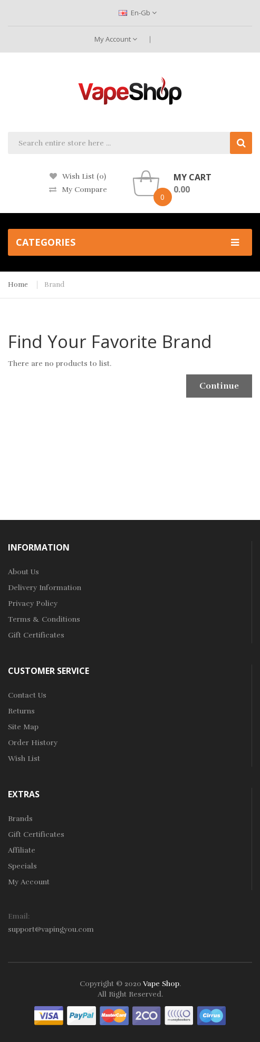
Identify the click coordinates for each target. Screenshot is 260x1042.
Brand (54, 285)
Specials (22, 866)
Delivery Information (44, 587)
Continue (219, 386)
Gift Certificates (36, 635)
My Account (115, 39)
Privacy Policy (32, 603)
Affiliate (21, 850)
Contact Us (27, 695)
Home (18, 285)
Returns (21, 711)
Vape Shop (161, 983)
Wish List (24, 758)
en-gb (138, 12)
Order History (32, 742)
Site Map (23, 726)
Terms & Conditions (44, 619)
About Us (23, 571)
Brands (20, 818)
